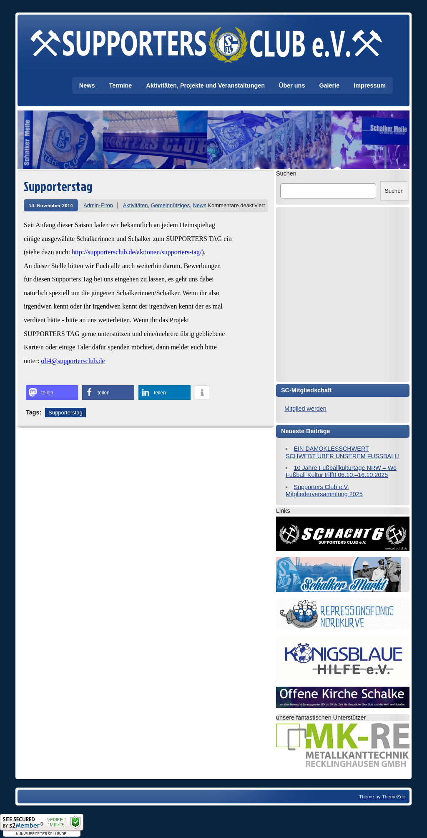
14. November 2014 (51, 205)
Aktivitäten (135, 205)
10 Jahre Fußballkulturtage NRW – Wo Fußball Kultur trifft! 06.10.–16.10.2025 (341, 471)
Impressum (370, 85)
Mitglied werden (305, 408)
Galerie (329, 85)
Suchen (286, 173)
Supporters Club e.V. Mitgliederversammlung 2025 (324, 490)
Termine (120, 85)
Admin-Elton (98, 205)
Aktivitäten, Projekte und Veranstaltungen (205, 85)
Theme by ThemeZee (382, 796)
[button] (52, 392)
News (87, 85)
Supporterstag (65, 412)
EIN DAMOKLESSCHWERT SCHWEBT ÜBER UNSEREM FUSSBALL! (342, 452)
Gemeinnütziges (170, 205)
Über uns (292, 85)
